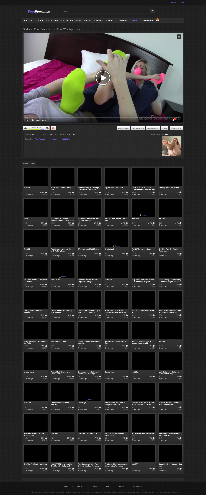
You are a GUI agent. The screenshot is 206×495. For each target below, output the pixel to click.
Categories (75, 20)
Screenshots (152, 128)
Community (123, 20)
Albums (64, 20)
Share (164, 128)
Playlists (98, 20)
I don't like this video (47, 128)
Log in (182, 2)
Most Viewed (51, 20)
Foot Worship (40, 139)
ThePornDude (147, 20)
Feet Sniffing (65, 139)
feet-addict (166, 134)
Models (87, 20)
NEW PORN (27, 20)
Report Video (138, 128)
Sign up (173, 2)
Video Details (123, 128)
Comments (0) (176, 128)
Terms (107, 486)
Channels (110, 20)
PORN (39, 20)
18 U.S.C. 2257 (137, 486)
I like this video (25, 128)
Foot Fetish (53, 139)
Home (66, 486)
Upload (134, 20)
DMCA (121, 486)
